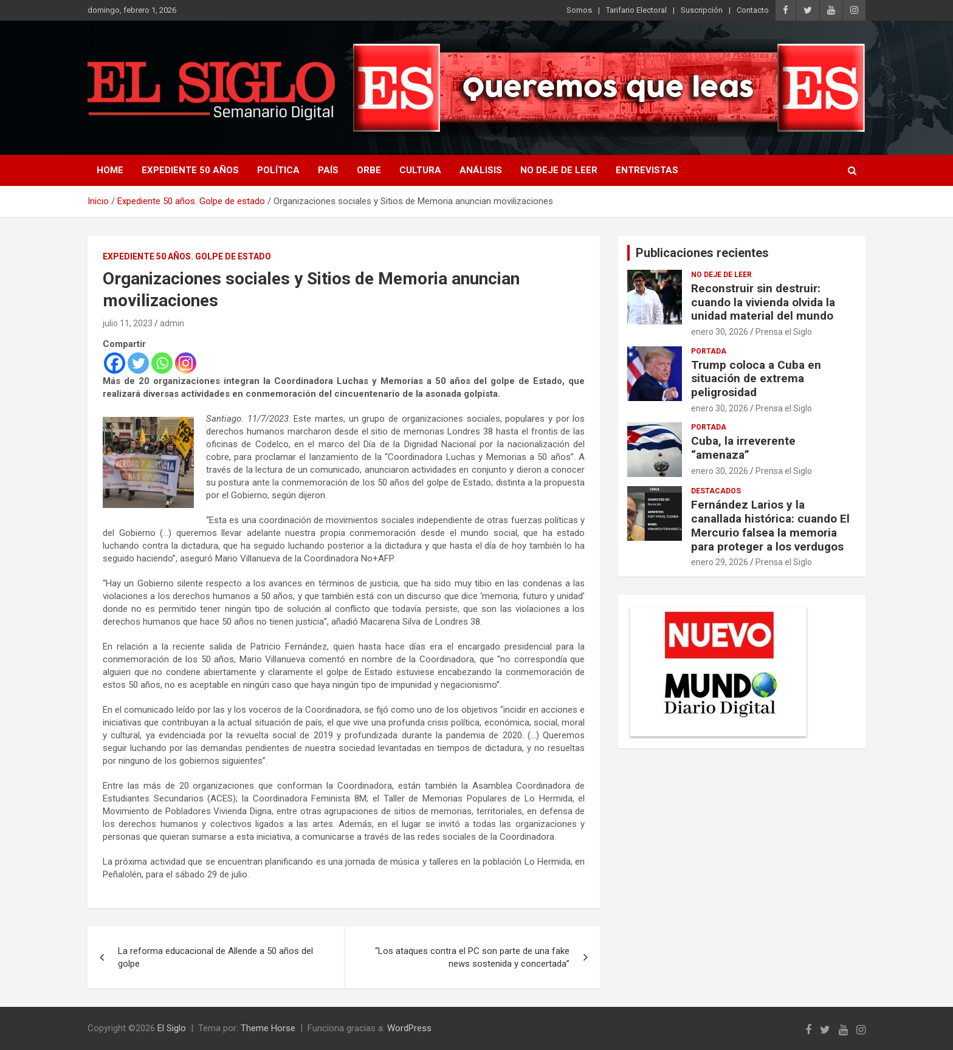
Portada (708, 351)
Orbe (369, 170)
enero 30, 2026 (719, 332)
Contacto (753, 10)
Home (110, 170)
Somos (579, 10)
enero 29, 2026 (719, 562)
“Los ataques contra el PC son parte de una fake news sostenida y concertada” (472, 957)
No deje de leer (558, 170)
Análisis (480, 170)
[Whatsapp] (162, 363)
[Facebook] (114, 363)
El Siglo (171, 1028)
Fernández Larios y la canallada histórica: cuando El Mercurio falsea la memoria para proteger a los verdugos (770, 525)
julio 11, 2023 (128, 323)
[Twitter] (138, 363)
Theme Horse (268, 1028)
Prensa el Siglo (783, 332)
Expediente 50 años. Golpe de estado (187, 256)
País (328, 170)
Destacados (716, 491)
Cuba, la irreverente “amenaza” (743, 448)
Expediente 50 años (190, 170)
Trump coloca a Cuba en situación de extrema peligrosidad (756, 379)
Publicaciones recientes (702, 252)
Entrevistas (647, 170)
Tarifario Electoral (636, 10)
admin (172, 323)
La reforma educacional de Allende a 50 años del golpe (215, 957)
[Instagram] (185, 363)
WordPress (409, 1028)
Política (278, 170)
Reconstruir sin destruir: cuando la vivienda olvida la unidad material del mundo (763, 302)
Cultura (420, 170)
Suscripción (702, 10)
